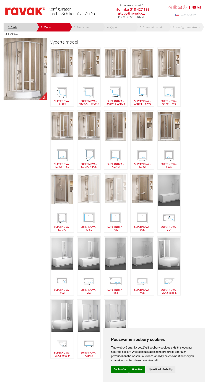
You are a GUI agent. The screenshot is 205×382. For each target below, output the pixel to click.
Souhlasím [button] (120, 369)
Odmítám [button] (137, 369)
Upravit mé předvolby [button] (161, 369)
